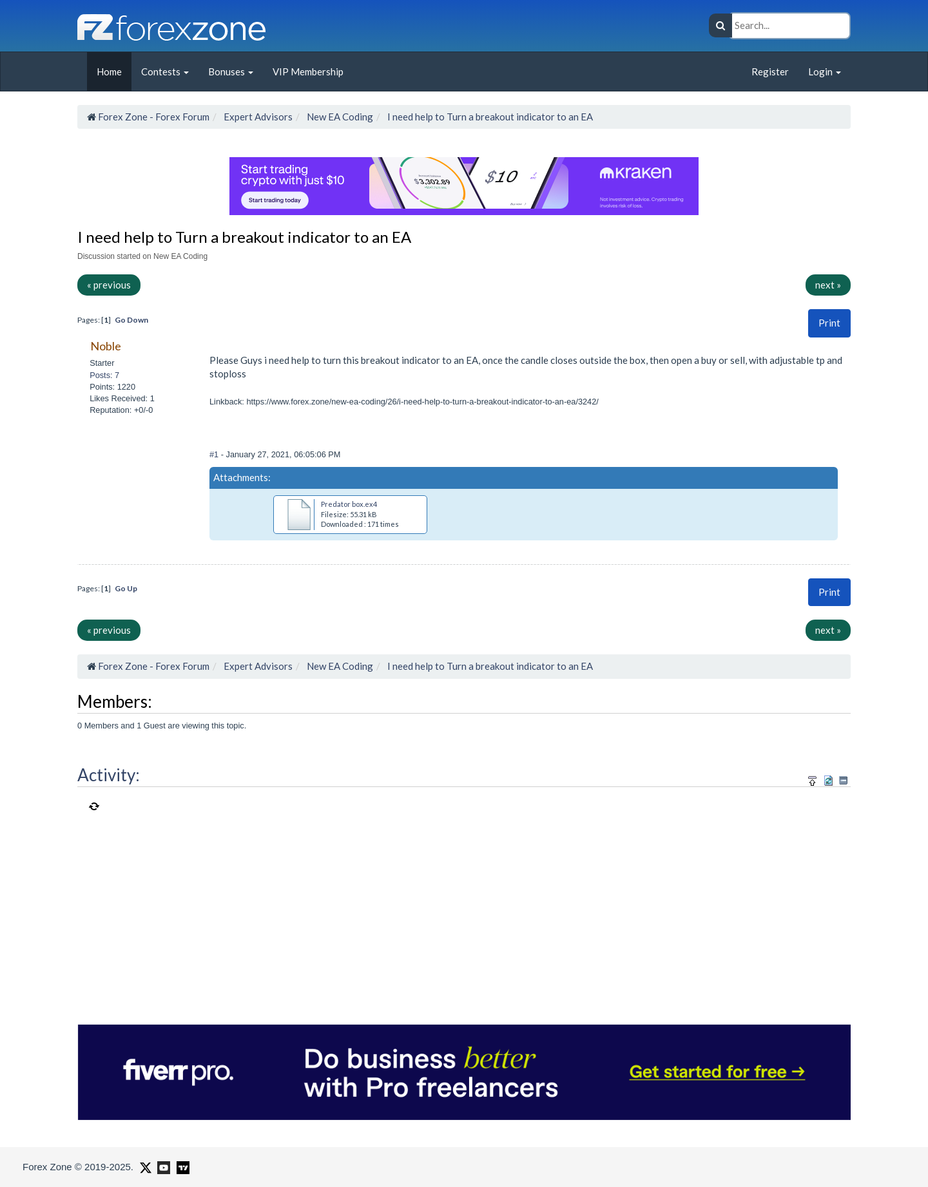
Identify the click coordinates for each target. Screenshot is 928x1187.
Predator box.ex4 (349, 504)
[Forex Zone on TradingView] (180, 1166)
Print (829, 322)
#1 (215, 454)
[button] (829, 323)
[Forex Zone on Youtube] (162, 1166)
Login (824, 71)
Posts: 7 (104, 375)
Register (770, 71)
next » (828, 284)
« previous (109, 284)
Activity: (108, 774)
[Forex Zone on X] (144, 1166)
